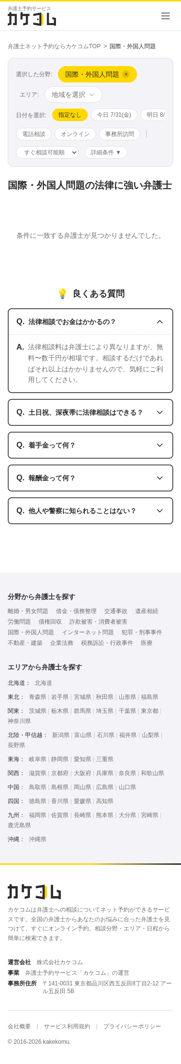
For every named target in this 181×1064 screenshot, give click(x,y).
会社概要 (19, 1026)
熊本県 (104, 815)
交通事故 (115, 611)
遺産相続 (146, 611)
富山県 (83, 735)
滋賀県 (37, 773)
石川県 (105, 735)
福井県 (128, 735)
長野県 (16, 745)
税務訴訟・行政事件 (107, 643)
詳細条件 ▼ (106, 152)
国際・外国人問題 (31, 632)
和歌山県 (152, 773)
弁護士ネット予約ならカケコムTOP (54, 46)
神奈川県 (19, 721)
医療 (147, 643)
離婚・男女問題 (28, 611)
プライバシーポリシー (132, 1026)
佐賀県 (60, 815)
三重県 (104, 759)
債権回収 (50, 621)
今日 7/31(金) (114, 114)
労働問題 (19, 621)
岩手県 (60, 697)
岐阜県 (37, 759)
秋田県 (104, 697)
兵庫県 (104, 773)
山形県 (127, 697)
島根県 (60, 787)
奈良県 (127, 773)
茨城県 (37, 711)
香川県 (60, 801)
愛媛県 (82, 801)
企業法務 (61, 643)
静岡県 (60, 759)
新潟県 (61, 735)
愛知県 (82, 759)
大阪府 (82, 773)
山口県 (127, 787)
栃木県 (60, 711)
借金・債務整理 (76, 611)
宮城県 (82, 697)
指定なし (70, 114)
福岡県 (37, 815)
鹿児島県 (19, 825)
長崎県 (82, 815)
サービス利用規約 (67, 1026)
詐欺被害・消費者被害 (98, 621)
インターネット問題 (88, 632)
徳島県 (37, 801)
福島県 (149, 697)
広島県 (104, 787)
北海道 (43, 683)
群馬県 (82, 711)
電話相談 (33, 134)
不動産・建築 (25, 643)
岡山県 (82, 787)
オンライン (75, 134)
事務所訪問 (119, 134)
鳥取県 (37, 787)
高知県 (104, 801)
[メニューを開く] (165, 16)
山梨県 (150, 735)
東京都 (149, 711)
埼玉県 (104, 711)
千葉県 (127, 711)
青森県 (37, 697)
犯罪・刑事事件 (142, 632)
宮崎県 (149, 815)
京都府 (60, 773)
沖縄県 (37, 839)
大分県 (127, 815)
